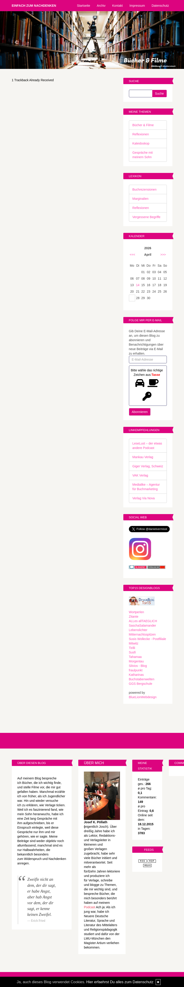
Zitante (134, 616)
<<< (132, 254)
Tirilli (132, 648)
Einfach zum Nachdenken (34, 5)
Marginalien (140, 198)
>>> (163, 254)
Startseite (83, 5)
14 (138, 285)
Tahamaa (135, 657)
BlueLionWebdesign (143, 697)
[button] (14, 40)
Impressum (137, 5)
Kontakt (117, 5)
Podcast (89, 907)
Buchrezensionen (144, 189)
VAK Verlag (140, 475)
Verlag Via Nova (143, 498)
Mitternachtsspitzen (142, 634)
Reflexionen (140, 134)
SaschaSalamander (142, 625)
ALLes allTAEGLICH (143, 621)
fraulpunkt (136, 670)
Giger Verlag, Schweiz (147, 466)
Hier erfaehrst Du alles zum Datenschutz (119, 982)
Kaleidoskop (140, 143)
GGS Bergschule (140, 683)
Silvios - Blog (138, 666)
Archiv (101, 5)
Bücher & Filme (143, 125)
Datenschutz (160, 5)
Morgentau (136, 661)
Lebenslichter (138, 630)
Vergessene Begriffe (146, 217)
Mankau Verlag (142, 457)
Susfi (132, 652)
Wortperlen (136, 612)
